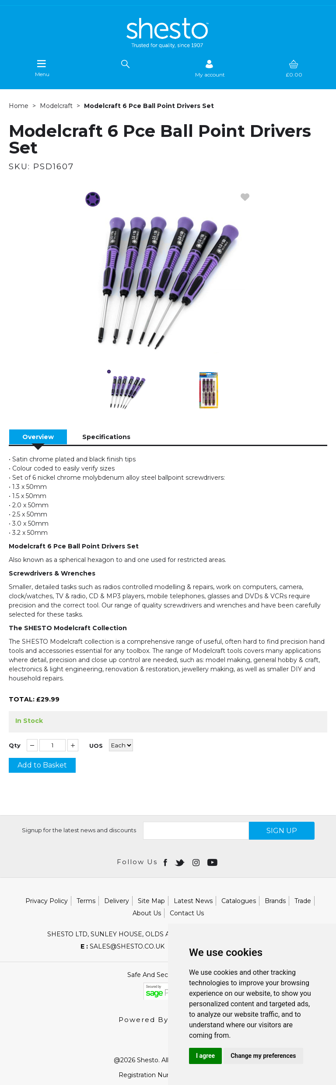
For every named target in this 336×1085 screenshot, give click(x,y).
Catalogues (238, 901)
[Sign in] (210, 68)
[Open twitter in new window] (180, 861)
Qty (15, 745)
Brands (275, 901)
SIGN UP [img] (281, 831)
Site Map (151, 901)
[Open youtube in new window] (213, 861)
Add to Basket (42, 765)
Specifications (106, 437)
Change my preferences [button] (263, 1055)
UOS (96, 746)
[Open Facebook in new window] (166, 861)
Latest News (193, 901)
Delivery (116, 901)
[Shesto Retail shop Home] (168, 46)
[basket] (294, 68)
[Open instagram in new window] (196, 861)
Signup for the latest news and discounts (79, 830)
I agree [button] (205, 1055)
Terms (86, 901)
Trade (302, 901)
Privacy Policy (46, 901)
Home (18, 106)
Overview (38, 437)
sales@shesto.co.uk (122, 946)
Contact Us (187, 913)
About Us (147, 913)
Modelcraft (56, 106)
